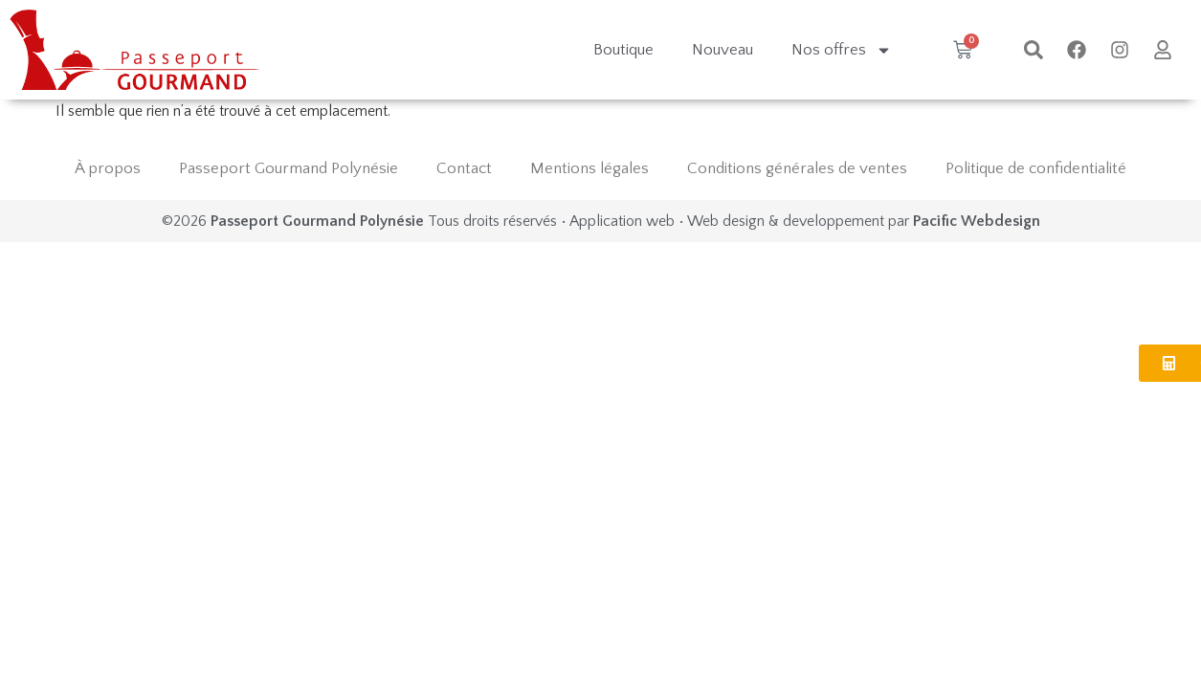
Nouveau (722, 49)
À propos (108, 168)
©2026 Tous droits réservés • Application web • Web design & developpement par (601, 221)
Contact (464, 168)
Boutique (623, 49)
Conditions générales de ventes (797, 168)
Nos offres (841, 50)
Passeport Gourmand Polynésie (288, 168)
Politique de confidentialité (1035, 168)
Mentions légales (589, 168)
